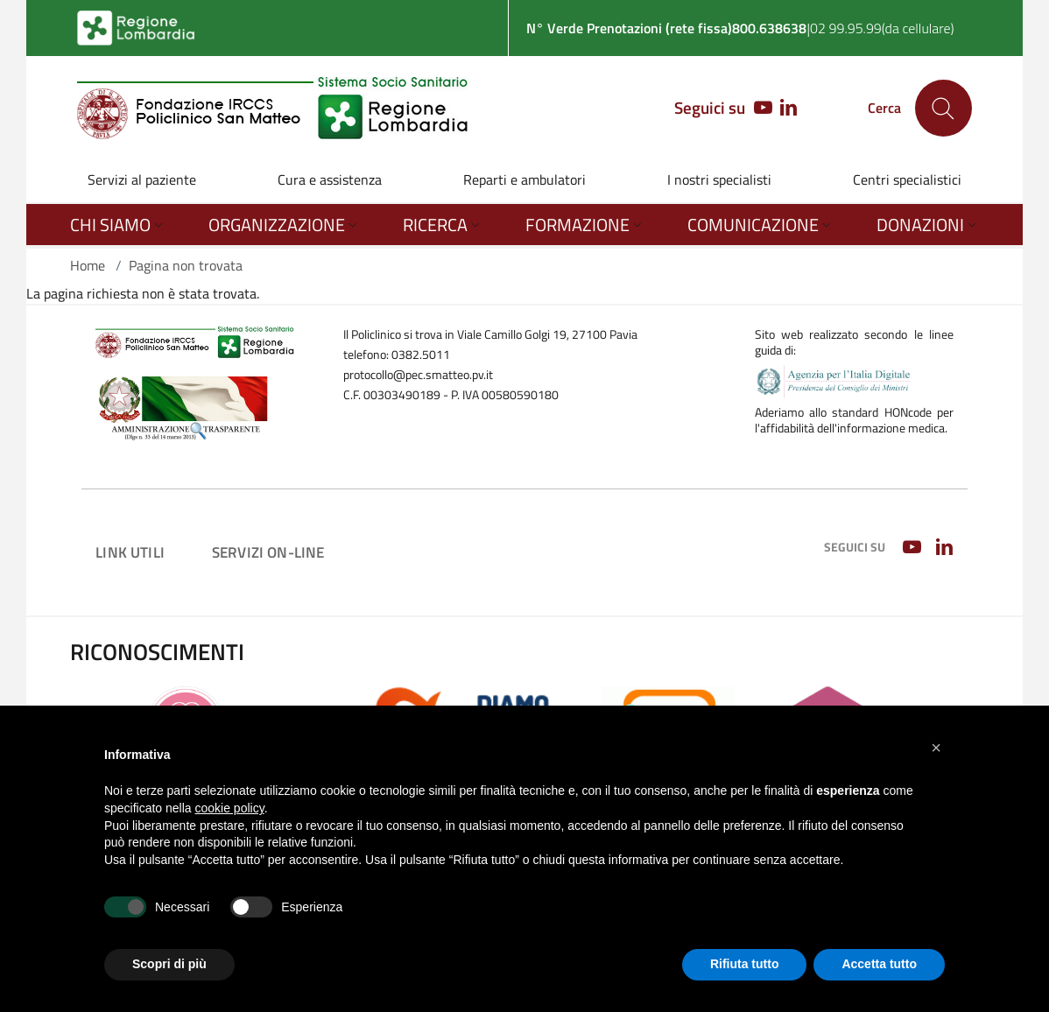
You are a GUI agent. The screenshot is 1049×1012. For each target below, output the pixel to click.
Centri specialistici (907, 179)
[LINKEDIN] (788, 108)
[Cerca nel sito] (943, 108)
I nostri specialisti (719, 179)
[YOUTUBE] (758, 108)
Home (87, 265)
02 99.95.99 (846, 28)
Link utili (130, 552)
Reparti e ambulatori (524, 179)
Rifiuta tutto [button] (744, 964)
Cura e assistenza (330, 179)
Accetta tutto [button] (879, 964)
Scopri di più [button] (169, 964)
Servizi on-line (268, 552)
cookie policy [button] (229, 808)
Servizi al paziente (142, 179)
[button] (936, 748)
